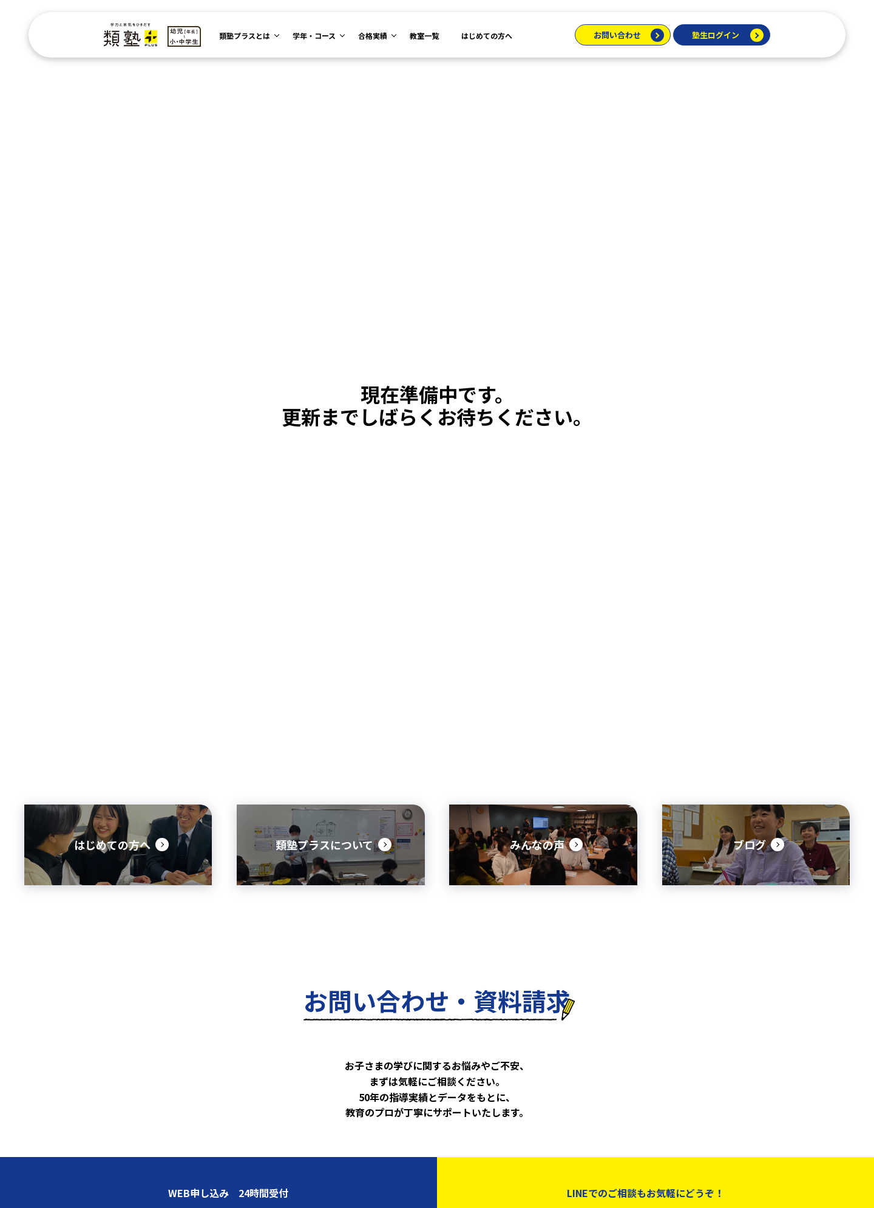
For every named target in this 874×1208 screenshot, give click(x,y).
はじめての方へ (486, 35)
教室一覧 (424, 35)
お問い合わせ (617, 35)
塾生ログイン (715, 35)
